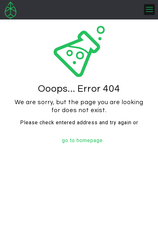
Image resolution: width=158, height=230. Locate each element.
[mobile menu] (149, 9)
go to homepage (82, 140)
